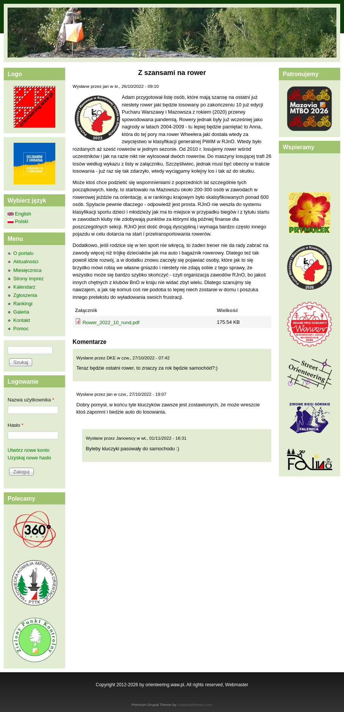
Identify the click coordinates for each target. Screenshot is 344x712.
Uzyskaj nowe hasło (29, 458)
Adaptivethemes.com (195, 705)
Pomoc (20, 328)
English (19, 214)
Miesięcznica (27, 270)
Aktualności (25, 261)
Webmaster (236, 684)
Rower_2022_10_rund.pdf (111, 322)
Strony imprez (28, 278)
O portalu (23, 253)
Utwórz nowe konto (29, 450)
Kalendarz (24, 287)
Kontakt (21, 320)
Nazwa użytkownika (31, 400)
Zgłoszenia (25, 295)
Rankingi (23, 303)
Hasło (15, 425)
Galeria (21, 312)
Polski (18, 221)
